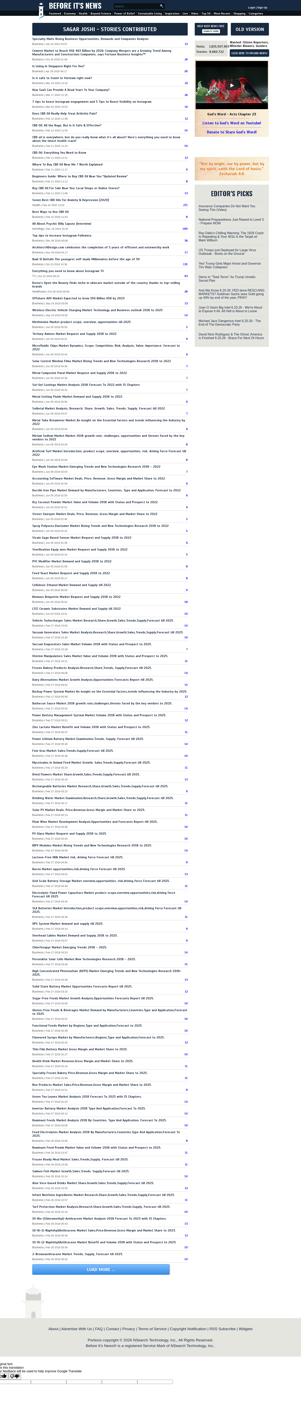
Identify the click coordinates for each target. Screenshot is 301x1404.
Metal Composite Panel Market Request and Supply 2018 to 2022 (79, 373)
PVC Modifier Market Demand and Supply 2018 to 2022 (71, 561)
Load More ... (101, 1269)
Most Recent (222, 13)
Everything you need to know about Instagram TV (68, 271)
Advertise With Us (76, 1329)
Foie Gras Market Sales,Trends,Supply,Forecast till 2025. (73, 751)
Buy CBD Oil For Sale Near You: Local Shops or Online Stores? (76, 188)
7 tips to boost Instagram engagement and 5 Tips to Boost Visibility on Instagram (91, 102)
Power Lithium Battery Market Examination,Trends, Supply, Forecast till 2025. (88, 739)
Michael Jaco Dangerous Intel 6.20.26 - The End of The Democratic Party (230, 322)
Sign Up (262, 7)
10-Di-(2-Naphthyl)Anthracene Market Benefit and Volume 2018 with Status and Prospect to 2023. (104, 1242)
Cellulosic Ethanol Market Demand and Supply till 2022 (71, 585)
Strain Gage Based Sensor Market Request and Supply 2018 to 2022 (81, 537)
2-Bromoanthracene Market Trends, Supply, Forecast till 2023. (77, 1254)
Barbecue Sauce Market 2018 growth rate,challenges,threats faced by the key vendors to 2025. (102, 703)
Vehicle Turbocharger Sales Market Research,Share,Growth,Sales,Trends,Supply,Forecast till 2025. (103, 620)
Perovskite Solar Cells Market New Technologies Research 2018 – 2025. (84, 959)
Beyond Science (101, 13)
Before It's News (75, 5)
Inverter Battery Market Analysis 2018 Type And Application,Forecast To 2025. (89, 1108)
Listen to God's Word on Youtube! (231, 123)
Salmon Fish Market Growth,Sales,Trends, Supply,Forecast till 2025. (81, 1171)
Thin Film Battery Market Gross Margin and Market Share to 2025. (80, 1049)
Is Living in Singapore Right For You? (58, 66)
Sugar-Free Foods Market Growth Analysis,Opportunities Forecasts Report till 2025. (93, 998)
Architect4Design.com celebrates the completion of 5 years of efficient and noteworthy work (100, 247)
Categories (256, 13)
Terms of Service (152, 1329)
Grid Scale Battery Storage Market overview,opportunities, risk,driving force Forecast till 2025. (101, 881)
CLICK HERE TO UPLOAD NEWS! (249, 53)
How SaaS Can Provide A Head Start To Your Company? (71, 90)
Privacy (128, 1329)
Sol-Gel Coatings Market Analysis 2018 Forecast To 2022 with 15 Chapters (86, 385)
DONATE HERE (211, 31)
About (53, 1329)
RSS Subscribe (223, 1329)
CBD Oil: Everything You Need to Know (59, 152)
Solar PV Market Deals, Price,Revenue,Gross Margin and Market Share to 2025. (88, 810)
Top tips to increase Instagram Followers (61, 235)
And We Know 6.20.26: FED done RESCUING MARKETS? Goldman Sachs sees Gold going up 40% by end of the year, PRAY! (232, 294)
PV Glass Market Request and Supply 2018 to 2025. (69, 833)
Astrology (38, 228)
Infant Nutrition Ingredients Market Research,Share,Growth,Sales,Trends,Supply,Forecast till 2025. (103, 1195)
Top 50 (206, 13)
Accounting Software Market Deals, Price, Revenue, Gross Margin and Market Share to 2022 (98, 478)
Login (251, 7)
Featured (55, 13)
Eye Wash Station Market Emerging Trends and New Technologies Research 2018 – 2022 (96, 466)
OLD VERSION (250, 29)
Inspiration (172, 13)
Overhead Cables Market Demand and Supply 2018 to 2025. (75, 935)
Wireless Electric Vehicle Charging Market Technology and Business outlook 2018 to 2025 (97, 310)
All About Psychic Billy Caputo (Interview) (61, 224)
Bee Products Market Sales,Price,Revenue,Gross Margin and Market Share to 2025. (92, 1085)
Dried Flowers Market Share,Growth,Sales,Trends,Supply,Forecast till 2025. (86, 774)
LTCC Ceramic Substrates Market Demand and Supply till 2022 (76, 609)
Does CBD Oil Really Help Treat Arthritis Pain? (64, 113)
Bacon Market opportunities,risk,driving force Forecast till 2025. (79, 869)
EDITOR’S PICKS (231, 193)
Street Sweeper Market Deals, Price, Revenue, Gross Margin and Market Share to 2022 (94, 514)
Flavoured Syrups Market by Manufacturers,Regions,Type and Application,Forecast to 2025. (98, 1037)
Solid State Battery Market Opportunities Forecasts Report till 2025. (82, 986)
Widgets (245, 1329)
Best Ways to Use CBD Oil (50, 212)
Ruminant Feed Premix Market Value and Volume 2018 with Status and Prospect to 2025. (96, 1147)
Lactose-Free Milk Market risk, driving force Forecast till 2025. (77, 857)
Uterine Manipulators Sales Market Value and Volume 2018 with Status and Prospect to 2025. (100, 656)
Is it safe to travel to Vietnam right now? (62, 78)
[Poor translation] (14, 1376)
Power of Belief (124, 13)
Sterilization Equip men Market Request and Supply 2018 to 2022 (80, 549)
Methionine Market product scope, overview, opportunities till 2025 (81, 322)
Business (38, 44)
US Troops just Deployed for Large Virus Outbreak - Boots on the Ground (227, 251)
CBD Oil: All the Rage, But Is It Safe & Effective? (66, 125)
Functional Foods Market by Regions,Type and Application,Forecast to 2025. (87, 1025)
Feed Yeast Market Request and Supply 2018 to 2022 (71, 573)
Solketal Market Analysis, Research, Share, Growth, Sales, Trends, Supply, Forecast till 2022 (98, 408)
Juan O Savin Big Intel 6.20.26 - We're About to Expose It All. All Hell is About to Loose (230, 309)
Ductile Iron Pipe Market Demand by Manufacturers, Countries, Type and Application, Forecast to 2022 (106, 490)
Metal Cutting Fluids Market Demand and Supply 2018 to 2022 (77, 396)
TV (34, 276)
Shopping (239, 13)
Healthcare (39, 291)
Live (185, 13)
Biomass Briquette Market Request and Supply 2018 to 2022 (76, 597)
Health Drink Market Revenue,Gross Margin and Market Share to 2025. (82, 1061)
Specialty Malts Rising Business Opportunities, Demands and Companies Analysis (90, 39)
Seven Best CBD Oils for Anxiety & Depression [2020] (70, 200)
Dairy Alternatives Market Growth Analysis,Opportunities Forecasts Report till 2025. (93, 680)
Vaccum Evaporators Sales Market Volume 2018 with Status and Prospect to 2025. (92, 644)
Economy (70, 13)
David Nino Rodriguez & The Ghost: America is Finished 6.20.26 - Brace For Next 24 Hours (231, 336)
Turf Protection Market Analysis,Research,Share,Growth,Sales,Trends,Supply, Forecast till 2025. (101, 1207)
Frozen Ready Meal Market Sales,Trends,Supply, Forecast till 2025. (80, 1159)
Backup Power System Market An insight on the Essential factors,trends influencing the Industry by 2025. (109, 691)
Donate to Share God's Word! (232, 132)
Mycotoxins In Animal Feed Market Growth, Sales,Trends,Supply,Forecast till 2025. (91, 762)
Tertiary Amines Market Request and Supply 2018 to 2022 (74, 334)
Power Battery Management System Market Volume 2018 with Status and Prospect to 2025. (99, 715)
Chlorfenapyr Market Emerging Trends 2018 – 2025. (69, 947)
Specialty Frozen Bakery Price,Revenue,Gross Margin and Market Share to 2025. (90, 1073)
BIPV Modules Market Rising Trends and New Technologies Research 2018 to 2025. (92, 845)
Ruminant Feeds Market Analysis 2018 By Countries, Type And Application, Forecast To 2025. (99, 1120)
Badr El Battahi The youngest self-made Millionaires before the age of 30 (86, 259)
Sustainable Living (150, 13)
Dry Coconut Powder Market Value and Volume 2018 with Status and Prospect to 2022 (95, 502)
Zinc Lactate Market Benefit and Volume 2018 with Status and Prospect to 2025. (91, 727)
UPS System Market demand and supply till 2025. (67, 924)
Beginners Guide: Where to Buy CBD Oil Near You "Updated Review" (80, 176)
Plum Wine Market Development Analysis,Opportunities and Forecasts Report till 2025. (95, 822)
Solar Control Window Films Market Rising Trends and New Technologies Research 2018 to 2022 (101, 361)
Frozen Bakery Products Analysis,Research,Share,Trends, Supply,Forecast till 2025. (92, 668)
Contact (112, 1329)
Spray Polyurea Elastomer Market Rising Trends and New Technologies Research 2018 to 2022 (100, 526)
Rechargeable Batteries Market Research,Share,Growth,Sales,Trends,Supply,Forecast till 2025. (100, 786)
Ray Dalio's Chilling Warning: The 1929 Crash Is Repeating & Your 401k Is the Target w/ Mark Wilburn (231, 236)
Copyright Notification (188, 1329)
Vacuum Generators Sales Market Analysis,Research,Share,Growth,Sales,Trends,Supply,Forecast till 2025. (107, 632)
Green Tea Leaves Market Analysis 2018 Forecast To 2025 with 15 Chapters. (87, 1096)
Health (83, 13)
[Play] (232, 85)
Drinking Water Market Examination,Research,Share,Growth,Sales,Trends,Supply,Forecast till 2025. (103, 798)
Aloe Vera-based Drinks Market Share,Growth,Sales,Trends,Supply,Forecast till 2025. (93, 1183)
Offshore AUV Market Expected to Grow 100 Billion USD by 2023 (78, 298)
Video (194, 13)
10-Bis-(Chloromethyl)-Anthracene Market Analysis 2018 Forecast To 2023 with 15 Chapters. (99, 1218)
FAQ (99, 1329)
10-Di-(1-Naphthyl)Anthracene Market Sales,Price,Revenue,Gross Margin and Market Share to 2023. (104, 1230)
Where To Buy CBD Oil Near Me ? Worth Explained (67, 164)
